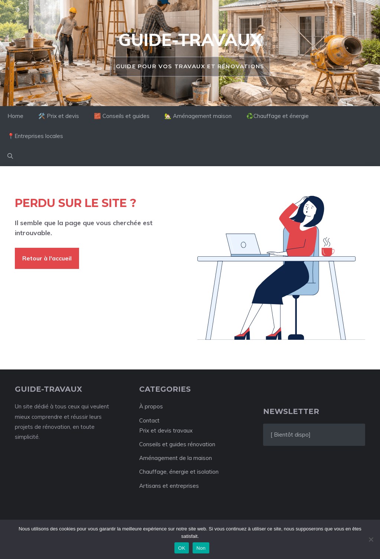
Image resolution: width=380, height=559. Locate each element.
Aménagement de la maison (175, 457)
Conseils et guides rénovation (177, 444)
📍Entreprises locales (35, 135)
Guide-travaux (190, 39)
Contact (149, 420)
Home (15, 115)
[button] (10, 156)
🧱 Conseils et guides (122, 115)
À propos (151, 406)
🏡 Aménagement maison (198, 115)
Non (201, 548)
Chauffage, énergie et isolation (179, 471)
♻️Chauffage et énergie (277, 115)
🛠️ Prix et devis (58, 115)
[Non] (370, 539)
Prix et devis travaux (166, 430)
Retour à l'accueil (47, 258)
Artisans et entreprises (169, 485)
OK (181, 548)
